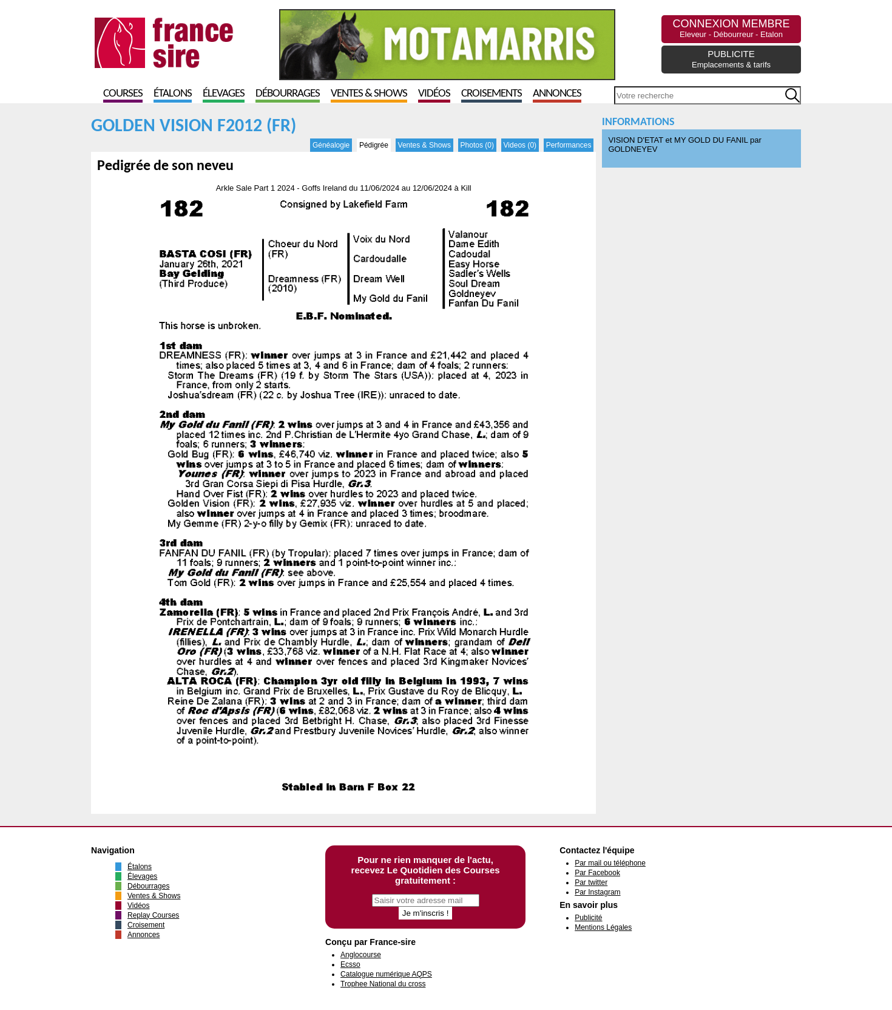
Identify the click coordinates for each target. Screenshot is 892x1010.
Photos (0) (477, 145)
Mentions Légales (603, 927)
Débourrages (287, 94)
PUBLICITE (731, 59)
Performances (569, 145)
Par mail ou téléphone (610, 863)
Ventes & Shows (369, 94)
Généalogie (331, 145)
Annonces (557, 94)
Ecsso (350, 964)
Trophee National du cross (382, 984)
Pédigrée (373, 145)
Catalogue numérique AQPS (386, 974)
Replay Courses (153, 915)
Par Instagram (597, 892)
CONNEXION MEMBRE (730, 28)
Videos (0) (520, 145)
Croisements (491, 94)
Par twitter (591, 882)
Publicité (588, 917)
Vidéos (434, 94)
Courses (123, 94)
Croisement (145, 925)
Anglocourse (360, 954)
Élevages (224, 94)
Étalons (173, 94)
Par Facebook (597, 872)
